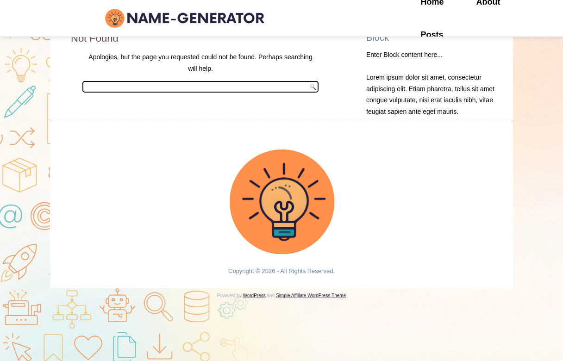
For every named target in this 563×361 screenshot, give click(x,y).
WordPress (254, 295)
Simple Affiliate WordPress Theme (311, 295)
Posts (432, 34)
